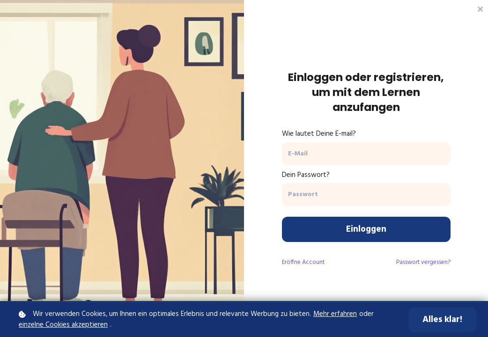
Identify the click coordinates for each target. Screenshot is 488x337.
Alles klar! (442, 320)
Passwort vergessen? (423, 262)
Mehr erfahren (335, 314)
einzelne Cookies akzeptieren (63, 325)
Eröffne (303, 262)
